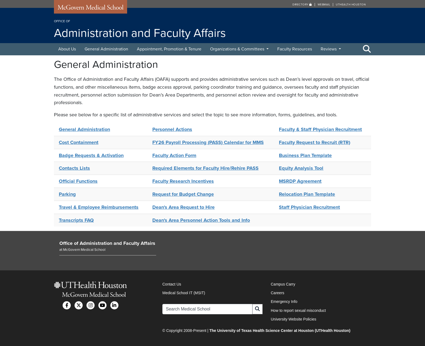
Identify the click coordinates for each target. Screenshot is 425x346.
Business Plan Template (305, 155)
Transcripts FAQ (76, 220)
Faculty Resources (294, 49)
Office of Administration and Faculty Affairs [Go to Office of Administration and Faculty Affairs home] (107, 243)
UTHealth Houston (351, 4)
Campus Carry (283, 284)
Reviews (329, 49)
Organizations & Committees (237, 49)
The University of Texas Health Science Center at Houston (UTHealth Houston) (279, 330)
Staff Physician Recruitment (309, 207)
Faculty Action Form (174, 155)
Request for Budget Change (183, 194)
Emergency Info (284, 301)
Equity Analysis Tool (301, 168)
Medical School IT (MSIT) (183, 293)
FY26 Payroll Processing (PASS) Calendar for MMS (208, 142)
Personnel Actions (172, 129)
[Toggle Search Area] (367, 49)
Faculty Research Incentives (183, 181)
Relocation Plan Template (307, 194)
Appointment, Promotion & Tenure (169, 49)
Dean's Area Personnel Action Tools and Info (201, 220)
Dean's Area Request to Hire (183, 207)
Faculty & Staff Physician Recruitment (320, 129)
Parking (67, 194)
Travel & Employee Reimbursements (99, 207)
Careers (277, 293)
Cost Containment (78, 142)
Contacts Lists (74, 168)
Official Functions (78, 181)
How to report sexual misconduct (298, 310)
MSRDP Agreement (300, 181)
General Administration (106, 49)
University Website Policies (293, 319)
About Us (67, 49)
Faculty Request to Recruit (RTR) (314, 142)
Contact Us (171, 284)
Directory (302, 4)
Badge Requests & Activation (91, 155)
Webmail (324, 4)
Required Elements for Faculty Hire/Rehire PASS (205, 168)
